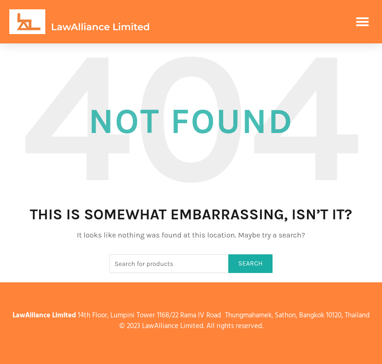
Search (250, 263)
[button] (362, 21)
